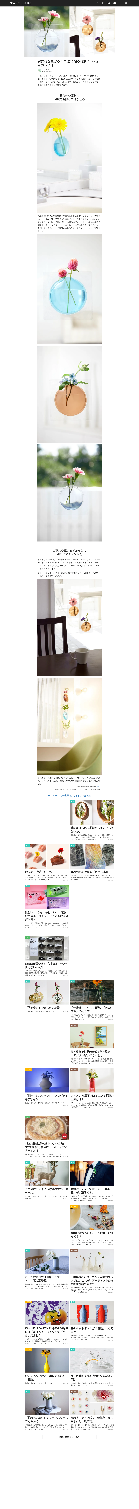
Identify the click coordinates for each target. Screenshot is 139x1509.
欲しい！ (75, 789)
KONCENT (99, 786)
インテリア (56, 789)
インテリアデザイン (66, 789)
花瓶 (99, 789)
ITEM (72, 802)
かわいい (82, 789)
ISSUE (27, 937)
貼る (87, 789)
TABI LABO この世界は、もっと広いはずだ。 (69, 796)
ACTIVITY (28, 1069)
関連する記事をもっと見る (69, 1437)
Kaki (95, 789)
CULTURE (74, 1025)
